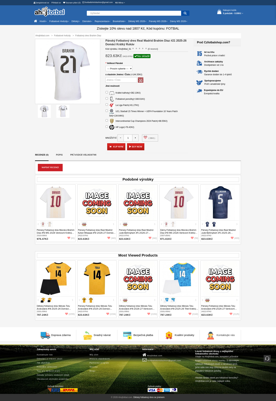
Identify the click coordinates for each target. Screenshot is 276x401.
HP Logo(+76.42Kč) (120, 127)
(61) (71, 238)
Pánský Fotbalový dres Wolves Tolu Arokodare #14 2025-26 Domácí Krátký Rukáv (95, 309)
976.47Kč (42, 238)
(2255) (70, 314)
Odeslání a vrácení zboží (49, 359)
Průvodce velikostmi (83, 154)
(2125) (234, 314)
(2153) (152, 314)
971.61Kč (166, 238)
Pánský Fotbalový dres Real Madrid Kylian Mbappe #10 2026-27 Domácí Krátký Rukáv (96, 233)
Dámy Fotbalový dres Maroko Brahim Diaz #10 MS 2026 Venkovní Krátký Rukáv (178, 233)
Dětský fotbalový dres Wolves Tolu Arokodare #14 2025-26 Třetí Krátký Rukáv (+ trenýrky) (178, 309)
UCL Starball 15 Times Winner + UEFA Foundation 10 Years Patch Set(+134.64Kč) (142, 113)
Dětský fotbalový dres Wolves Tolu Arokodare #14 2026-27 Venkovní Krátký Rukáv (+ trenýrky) (135, 309)
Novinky (94, 367)
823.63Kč (83, 238)
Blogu (92, 371)
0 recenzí (153, 49)
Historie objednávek (100, 359)
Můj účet (94, 355)
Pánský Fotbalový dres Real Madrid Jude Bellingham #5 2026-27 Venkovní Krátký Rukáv (136, 233)
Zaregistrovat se (41, 3)
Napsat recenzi (50, 167)
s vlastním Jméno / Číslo (117, 74)
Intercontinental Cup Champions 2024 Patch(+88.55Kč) (136, 121)
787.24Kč (42, 314)
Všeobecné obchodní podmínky (53, 379)
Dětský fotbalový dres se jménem (149, 397)
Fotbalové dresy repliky (213, 360)
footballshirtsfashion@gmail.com (97, 2)
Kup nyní (116, 146)
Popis (59, 154)
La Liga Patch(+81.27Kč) (122, 105)
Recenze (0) (42, 154)
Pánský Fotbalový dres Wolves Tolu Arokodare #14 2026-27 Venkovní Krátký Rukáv (218, 309)
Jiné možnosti (112, 86)
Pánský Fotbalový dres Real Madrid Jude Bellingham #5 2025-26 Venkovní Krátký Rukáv (218, 233)
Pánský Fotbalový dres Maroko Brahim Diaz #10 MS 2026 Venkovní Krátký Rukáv (55, 233)
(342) (153, 238)
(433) (235, 238)
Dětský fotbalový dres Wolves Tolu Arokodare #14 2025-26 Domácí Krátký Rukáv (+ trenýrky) (53, 309)
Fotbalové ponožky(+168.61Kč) (125, 99)
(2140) (193, 314)
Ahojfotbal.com (152, 355)
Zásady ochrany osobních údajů (53, 375)
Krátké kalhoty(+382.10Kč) (123, 93)
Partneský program (99, 363)
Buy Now (137, 146)
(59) (194, 238)
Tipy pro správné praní (48, 371)
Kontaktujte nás (226, 335)
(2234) (111, 314)
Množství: (111, 138)
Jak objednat (43, 363)
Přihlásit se (56, 3)
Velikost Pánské (115, 63)
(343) (111, 238)
